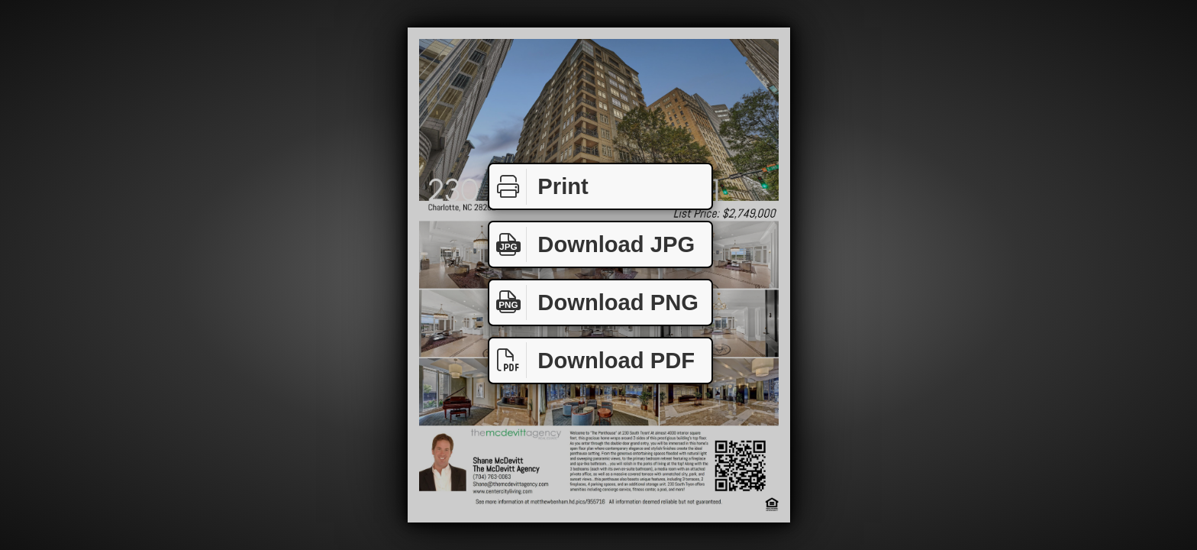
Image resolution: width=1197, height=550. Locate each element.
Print (539, 187)
